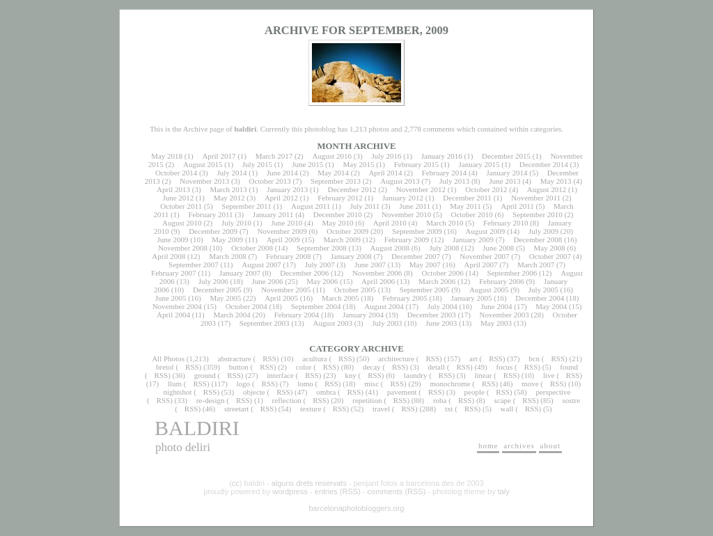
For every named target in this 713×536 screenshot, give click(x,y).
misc (371, 383)
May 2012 (229, 198)
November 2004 (177, 306)
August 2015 (203, 164)
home (488, 445)
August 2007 (261, 264)
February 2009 (406, 239)
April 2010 (390, 223)
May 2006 (322, 281)
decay (372, 367)
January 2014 (507, 172)
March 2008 (227, 256)
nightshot (177, 392)
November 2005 (286, 289)
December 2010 (337, 214)
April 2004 (173, 314)
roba (440, 400)
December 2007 (415, 256)
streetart (236, 408)
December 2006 (304, 273)
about (550, 445)
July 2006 (213, 281)
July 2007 (320, 264)
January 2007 (239, 273)
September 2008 (322, 248)
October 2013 (270, 181)
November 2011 (536, 198)
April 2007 (481, 264)
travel (381, 408)
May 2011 (465, 206)
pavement (402, 392)
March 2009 (341, 239)
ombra (326, 392)
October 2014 (176, 172)
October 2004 (246, 306)
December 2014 (543, 164)
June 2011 (415, 206)
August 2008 (390, 248)
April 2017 (218, 156)
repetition (367, 400)
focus (504, 367)
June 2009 (173, 239)
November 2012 (421, 189)
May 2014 (333, 172)
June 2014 (282, 172)
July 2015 (257, 164)
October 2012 (486, 189)
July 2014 (231, 172)
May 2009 (227, 239)
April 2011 (517, 206)
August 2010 (182, 223)
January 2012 (402, 198)
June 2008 (498, 248)
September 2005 (425, 289)
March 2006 (436, 281)
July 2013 (454, 181)
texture (311, 408)
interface (280, 375)
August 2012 (547, 189)
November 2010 (406, 214)
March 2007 (535, 264)
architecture (396, 358)
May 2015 (358, 164)
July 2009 (543, 231)
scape (502, 400)
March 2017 (274, 156)
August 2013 (400, 181)
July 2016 (386, 156)
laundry (416, 375)
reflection (286, 400)
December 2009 (213, 231)
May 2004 (551, 306)
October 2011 (181, 206)
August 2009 (486, 231)
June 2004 (496, 306)
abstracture (234, 358)
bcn (534, 358)
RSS (269, 358)
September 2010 (537, 214)
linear (483, 375)
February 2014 (444, 172)
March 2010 (444, 223)
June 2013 (505, 181)
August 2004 (384, 306)
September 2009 (417, 231)
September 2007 (194, 264)
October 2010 (472, 214)
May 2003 (496, 323)
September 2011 (246, 206)
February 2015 (416, 164)
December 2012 (351, 189)
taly (504, 491)
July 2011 (364, 206)
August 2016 (332, 156)
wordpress (290, 491)
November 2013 (204, 181)
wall (507, 408)
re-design (210, 400)
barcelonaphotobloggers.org (357, 508)
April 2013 (173, 189)
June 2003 (441, 323)
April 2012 (281, 198)
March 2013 (228, 189)
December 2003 (431, 314)
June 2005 (171, 298)
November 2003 (504, 314)
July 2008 (444, 248)
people (474, 392)
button (239, 367)
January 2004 (363, 314)
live (549, 375)
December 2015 (506, 156)
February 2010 (505, 223)
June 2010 (286, 223)
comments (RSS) (397, 491)
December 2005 (217, 289)
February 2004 (296, 314)
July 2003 (387, 323)
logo (244, 383)
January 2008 (351, 256)
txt (449, 408)
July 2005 (543, 289)
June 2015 (307, 164)
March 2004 (231, 314)
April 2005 (281, 298)
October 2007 (550, 256)
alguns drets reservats (309, 483)
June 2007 (370, 264)
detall (436, 367)
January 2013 (287, 189)
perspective (552, 392)
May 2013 (556, 181)
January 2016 (441, 156)
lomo (305, 383)
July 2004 (442, 306)
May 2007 (425, 264)
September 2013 (336, 181)
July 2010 (236, 223)
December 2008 (537, 239)
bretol (165, 367)
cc (236, 483)
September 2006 (512, 273)
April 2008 (168, 256)
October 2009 (347, 231)
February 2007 (173, 273)
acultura (314, 358)
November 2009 (281, 231)
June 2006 (267, 281)
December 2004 (539, 298)
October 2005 (355, 289)
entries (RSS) (338, 491)
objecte (254, 392)
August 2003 (332, 323)
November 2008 (182, 248)
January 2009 (473, 239)
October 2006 (443, 273)
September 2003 (265, 323)
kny (350, 375)
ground (205, 375)
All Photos (168, 358)
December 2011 (467, 198)
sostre (571, 400)
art (473, 358)
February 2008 (288, 256)
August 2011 (310, 206)
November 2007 (484, 256)
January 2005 (471, 298)
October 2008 (252, 248)
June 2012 (178, 198)
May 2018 (166, 156)
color (304, 367)
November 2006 (377, 273)
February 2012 (340, 198)
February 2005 (404, 298)
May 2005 (225, 298)
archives (519, 445)
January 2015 (479, 164)
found (569, 367)
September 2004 (316, 306)
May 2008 (549, 248)
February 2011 (210, 214)
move (530, 383)
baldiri (197, 427)
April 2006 (378, 281)
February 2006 (501, 281)
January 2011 (273, 214)
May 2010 (338, 223)
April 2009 (283, 239)
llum (175, 383)
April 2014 (385, 172)
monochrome (450, 383)
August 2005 (489, 289)
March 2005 (340, 298)
